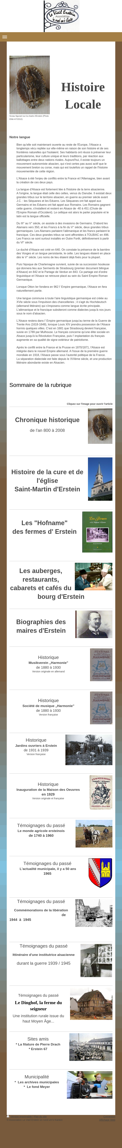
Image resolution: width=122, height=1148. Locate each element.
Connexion (109, 1116)
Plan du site (40, 1116)
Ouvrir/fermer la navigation (61, 37)
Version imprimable (19, 1116)
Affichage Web (107, 1119)
